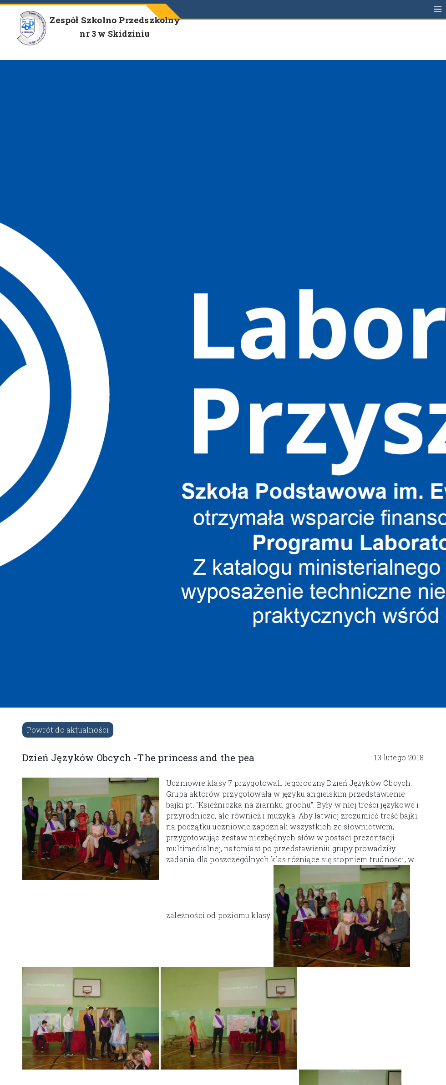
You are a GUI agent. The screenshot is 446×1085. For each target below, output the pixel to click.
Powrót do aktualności (68, 729)
